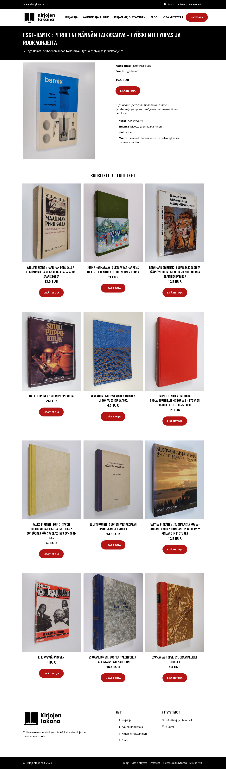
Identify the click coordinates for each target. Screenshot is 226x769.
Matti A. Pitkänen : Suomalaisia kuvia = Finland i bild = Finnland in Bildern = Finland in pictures (174, 528)
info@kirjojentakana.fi (189, 4)
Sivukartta (195, 763)
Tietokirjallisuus (141, 65)
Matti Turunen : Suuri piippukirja (51, 396)
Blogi (154, 17)
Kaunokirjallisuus (96, 17)
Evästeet (155, 763)
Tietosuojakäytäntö (175, 763)
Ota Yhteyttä (173, 17)
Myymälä (196, 17)
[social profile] (47, 4)
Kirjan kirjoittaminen (130, 17)
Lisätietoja (128, 90)
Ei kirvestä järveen (51, 657)
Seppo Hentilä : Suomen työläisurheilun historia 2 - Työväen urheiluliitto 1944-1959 (175, 400)
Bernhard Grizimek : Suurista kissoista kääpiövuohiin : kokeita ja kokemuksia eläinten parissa (174, 271)
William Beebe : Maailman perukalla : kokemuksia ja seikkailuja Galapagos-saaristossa (51, 271)
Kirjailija (71, 17)
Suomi (171, 4)
